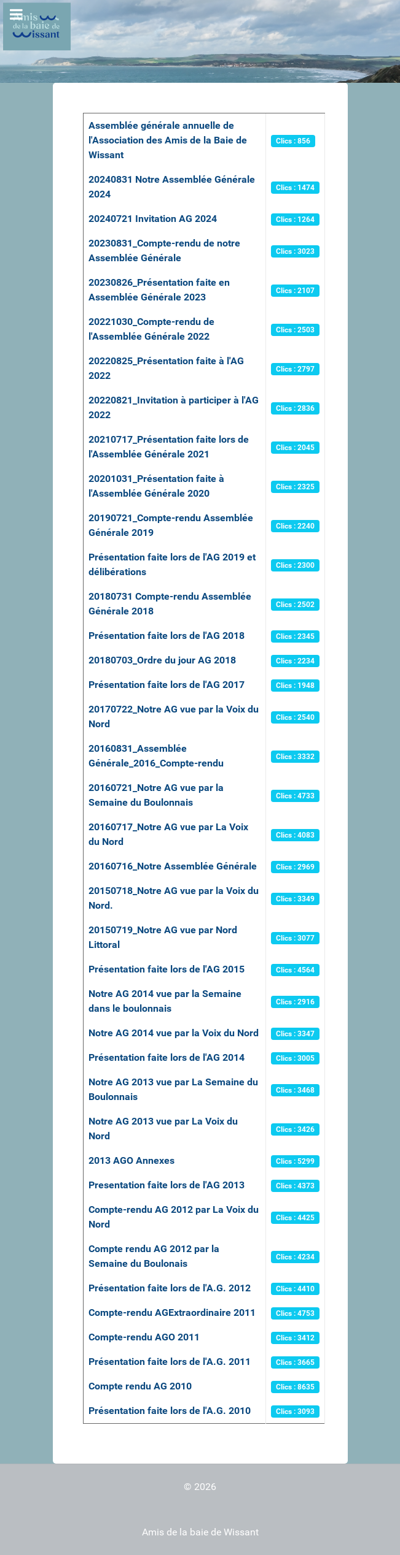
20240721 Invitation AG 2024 (152, 218)
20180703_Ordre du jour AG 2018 (162, 660)
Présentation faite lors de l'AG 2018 (166, 635)
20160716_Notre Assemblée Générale (172, 866)
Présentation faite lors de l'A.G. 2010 (169, 1410)
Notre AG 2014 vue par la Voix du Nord (173, 1033)
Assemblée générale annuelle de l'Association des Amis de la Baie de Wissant (167, 140)
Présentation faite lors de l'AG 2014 (166, 1057)
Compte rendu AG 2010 (140, 1386)
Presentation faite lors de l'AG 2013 (166, 1185)
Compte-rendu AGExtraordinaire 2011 (172, 1312)
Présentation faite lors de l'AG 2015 (166, 969)
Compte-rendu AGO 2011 (144, 1337)
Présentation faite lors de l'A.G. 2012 (169, 1288)
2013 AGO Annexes (131, 1160)
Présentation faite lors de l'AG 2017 (166, 684)
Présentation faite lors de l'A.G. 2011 (169, 1361)
